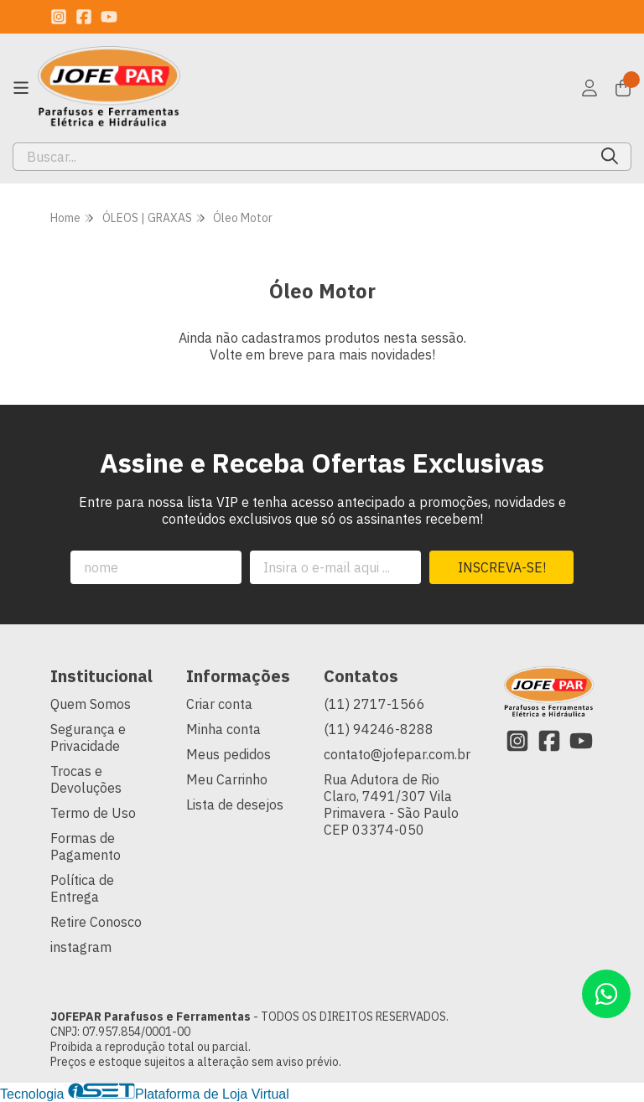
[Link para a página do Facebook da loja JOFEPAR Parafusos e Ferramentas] (83, 16)
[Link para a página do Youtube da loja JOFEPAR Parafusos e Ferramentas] (109, 16)
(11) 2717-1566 (374, 704)
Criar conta (219, 704)
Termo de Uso (93, 813)
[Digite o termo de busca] (301, 156)
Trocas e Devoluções (86, 779)
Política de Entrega (82, 888)
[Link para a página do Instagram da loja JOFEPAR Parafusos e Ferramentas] (58, 16)
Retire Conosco (96, 921)
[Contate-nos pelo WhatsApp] (606, 994)
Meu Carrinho (226, 779)
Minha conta (223, 729)
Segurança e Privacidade (88, 737)
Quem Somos (90, 704)
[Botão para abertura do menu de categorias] (21, 88)
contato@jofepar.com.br (397, 754)
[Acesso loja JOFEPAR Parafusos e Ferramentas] (589, 88)
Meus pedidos (228, 754)
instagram (81, 947)
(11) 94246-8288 (379, 729)
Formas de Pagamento (85, 846)
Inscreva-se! (502, 567)
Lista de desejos (234, 804)
